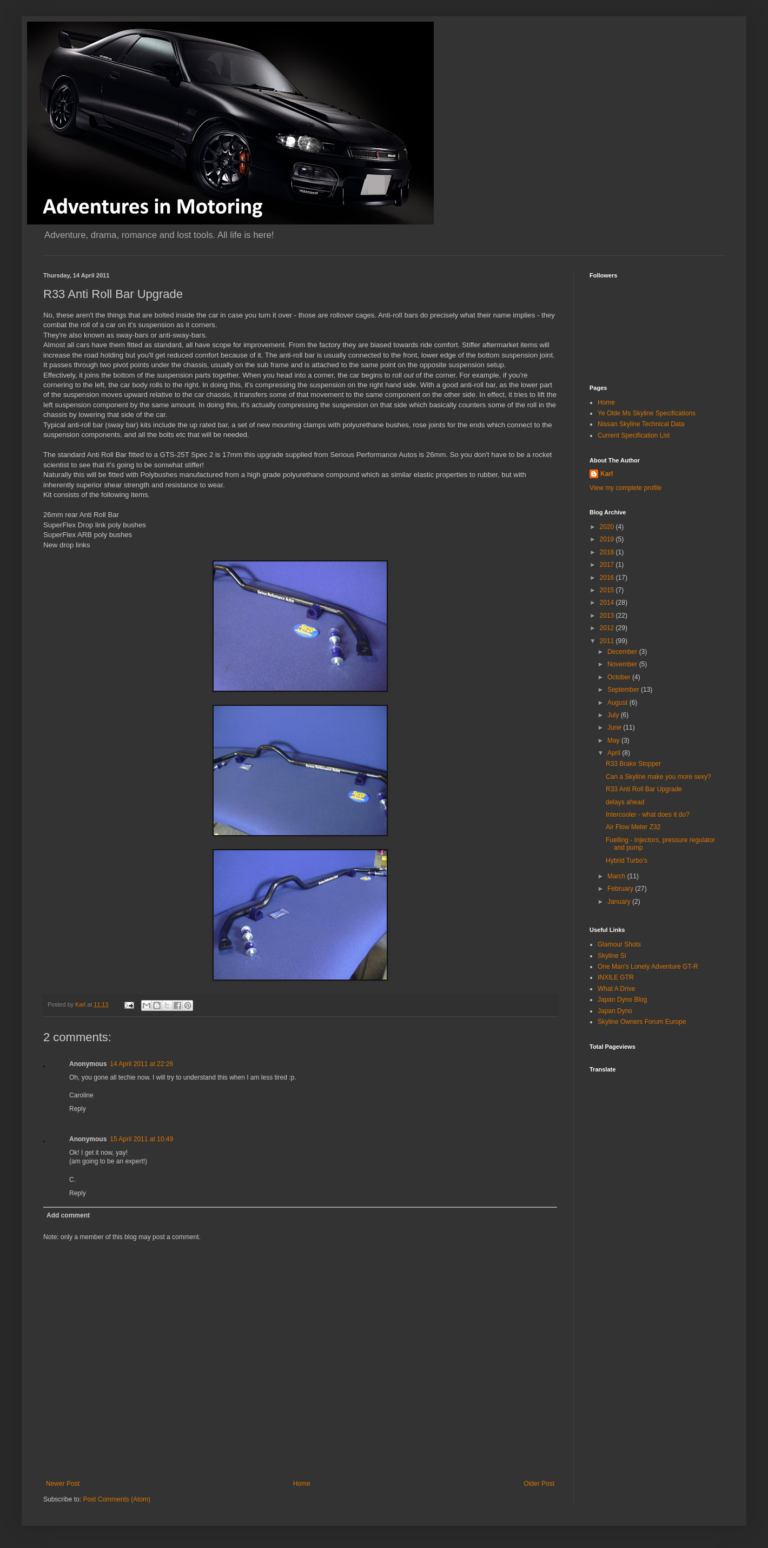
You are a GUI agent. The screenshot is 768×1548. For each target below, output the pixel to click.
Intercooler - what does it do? (648, 814)
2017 (608, 564)
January (619, 901)
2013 (608, 615)
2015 (608, 590)
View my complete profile (625, 488)
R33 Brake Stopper (633, 764)
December (623, 652)
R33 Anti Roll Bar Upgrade (644, 789)
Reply (77, 1109)
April (614, 753)
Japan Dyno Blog (622, 999)
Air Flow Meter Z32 (633, 827)
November (623, 664)
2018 (608, 552)
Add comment (68, 1215)
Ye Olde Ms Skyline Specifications (647, 413)
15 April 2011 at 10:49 (141, 1139)
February (621, 888)
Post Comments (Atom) (116, 1499)
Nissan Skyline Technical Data (641, 424)
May (614, 740)
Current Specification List (634, 435)
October (619, 677)
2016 (608, 577)
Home (301, 1483)
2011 (608, 641)
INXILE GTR (616, 977)
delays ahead (625, 802)
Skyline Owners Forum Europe (642, 1022)
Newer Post (63, 1483)
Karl (606, 474)
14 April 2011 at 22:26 (141, 1064)
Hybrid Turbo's (626, 860)
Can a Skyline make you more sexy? (658, 776)
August (618, 702)
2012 (608, 628)
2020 (608, 527)
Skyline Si (612, 956)
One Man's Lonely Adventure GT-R (648, 966)
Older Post (539, 1483)
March (617, 876)
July (614, 715)
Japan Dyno (615, 1011)
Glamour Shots (619, 944)
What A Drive (616, 989)
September (624, 689)
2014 (608, 602)
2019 (608, 539)
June (615, 727)
